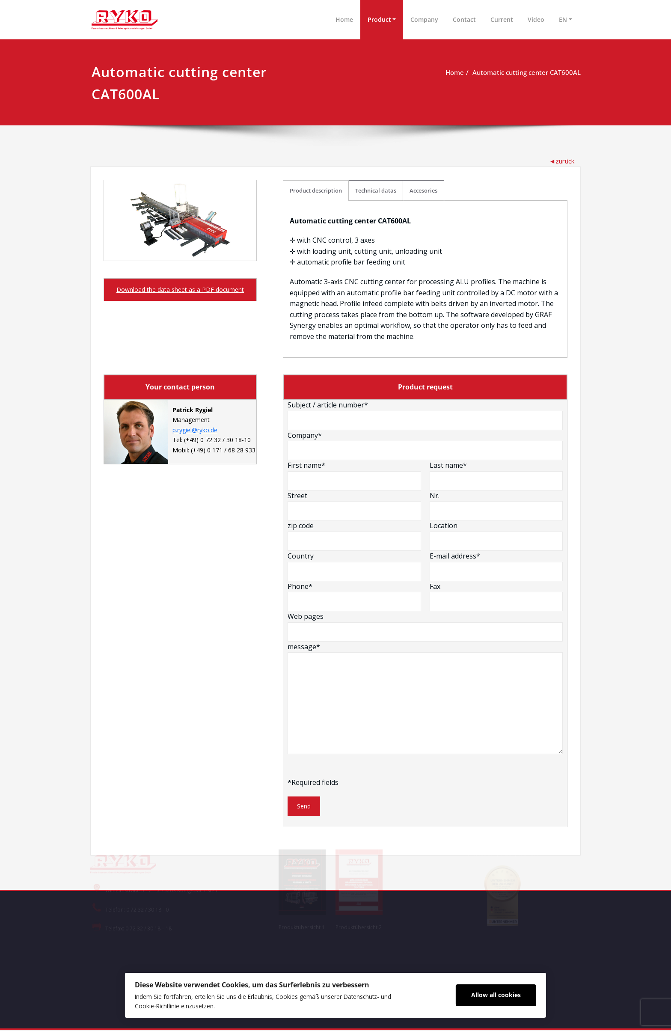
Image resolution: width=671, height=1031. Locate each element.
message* (425, 698)
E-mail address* (496, 567)
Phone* (354, 597)
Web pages (425, 627)
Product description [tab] (316, 190)
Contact (464, 19)
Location (496, 537)
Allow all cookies (499, 994)
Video (536, 19)
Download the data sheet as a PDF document (180, 289)
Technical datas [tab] (376, 190)
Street (354, 506)
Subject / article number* (425, 416)
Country (354, 567)
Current (501, 19)
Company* (425, 446)
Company (424, 19)
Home (344, 19)
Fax (496, 597)
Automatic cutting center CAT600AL (526, 72)
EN (563, 19)
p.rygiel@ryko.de (194, 432)
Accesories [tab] (424, 190)
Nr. (496, 506)
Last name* (496, 476)
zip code (354, 537)
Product (379, 19)
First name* (354, 476)
